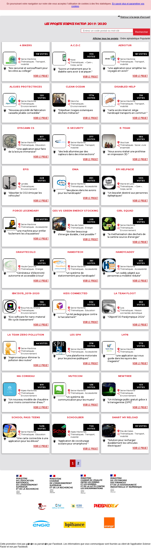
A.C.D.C (75, 45)
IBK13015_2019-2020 (26, 293)
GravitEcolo (26, 251)
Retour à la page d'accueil (134, 17)
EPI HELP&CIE (125, 169)
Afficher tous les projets (105, 38)
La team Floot (125, 293)
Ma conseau (26, 375)
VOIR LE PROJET (41, 76)
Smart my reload (125, 417)
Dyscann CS (25, 127)
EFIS (26, 169)
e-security (75, 127)
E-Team (125, 127)
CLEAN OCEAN (75, 86)
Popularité (145, 38)
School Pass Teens (26, 417)
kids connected (75, 293)
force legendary (26, 210)
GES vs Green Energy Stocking (75, 210)
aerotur (125, 45)
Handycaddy (125, 251)
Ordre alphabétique (129, 38)
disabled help (125, 86)
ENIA (75, 169)
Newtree (125, 375)
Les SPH (75, 334)
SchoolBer (75, 417)
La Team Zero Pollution (25, 334)
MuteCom (75, 375)
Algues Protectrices (26, 86)
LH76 (125, 334)
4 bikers (26, 45)
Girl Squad (125, 210)
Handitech (75, 251)
